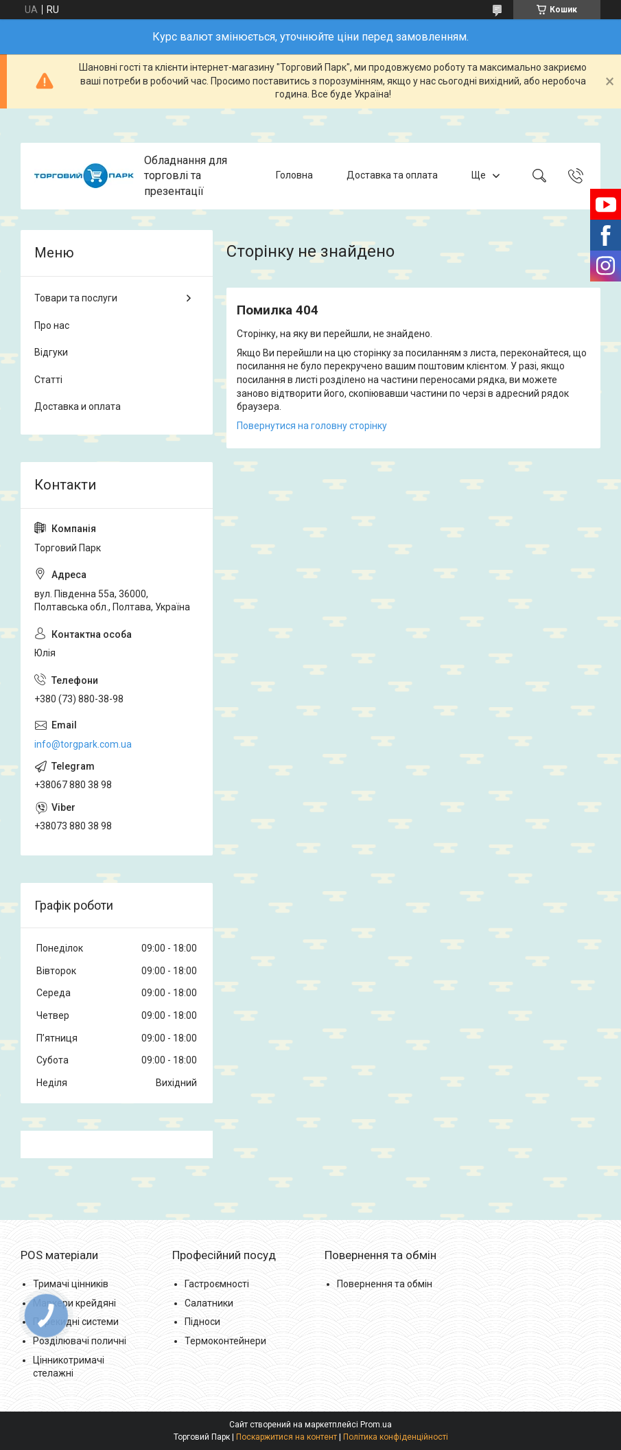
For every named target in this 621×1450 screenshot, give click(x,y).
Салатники (209, 1303)
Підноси (202, 1321)
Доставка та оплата (392, 175)
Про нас (51, 325)
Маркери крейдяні (74, 1303)
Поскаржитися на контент (286, 1437)
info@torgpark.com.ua (83, 744)
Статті (48, 379)
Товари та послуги (75, 297)
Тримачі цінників (70, 1283)
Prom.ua (376, 1424)
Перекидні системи (76, 1321)
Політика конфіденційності (395, 1437)
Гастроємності (217, 1283)
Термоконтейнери (225, 1340)
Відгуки (51, 352)
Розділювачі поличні (79, 1340)
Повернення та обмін (384, 1283)
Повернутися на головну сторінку (312, 425)
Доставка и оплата (77, 406)
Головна (294, 175)
